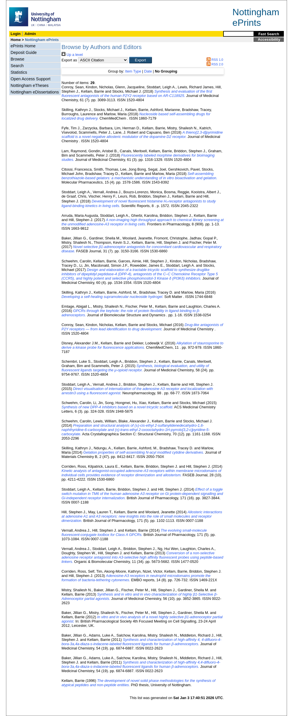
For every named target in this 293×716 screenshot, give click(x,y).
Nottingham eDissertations (35, 92)
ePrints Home (23, 46)
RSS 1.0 (214, 59)
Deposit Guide (24, 52)
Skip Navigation (18, 3)
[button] (140, 60)
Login (16, 34)
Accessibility (269, 39)
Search (17, 65)
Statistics (19, 72)
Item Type (133, 71)
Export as (69, 60)
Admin (30, 34)
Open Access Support (30, 79)
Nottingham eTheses (30, 85)
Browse (17, 59)
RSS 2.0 (214, 64)
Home (16, 40)
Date (148, 71)
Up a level (72, 54)
